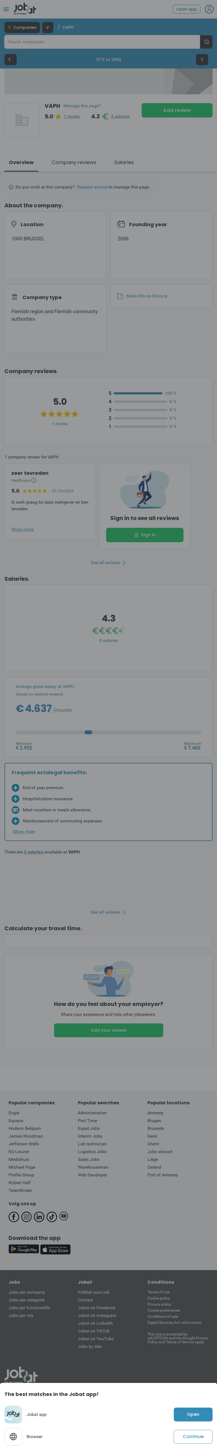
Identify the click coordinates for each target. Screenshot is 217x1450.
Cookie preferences (163, 1310)
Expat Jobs (89, 1128)
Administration (92, 1112)
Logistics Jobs (92, 1151)
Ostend (154, 1167)
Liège (152, 1159)
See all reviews (105, 562)
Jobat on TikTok (94, 1331)
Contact (85, 1300)
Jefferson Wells (24, 1143)
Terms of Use (158, 1292)
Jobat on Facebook (97, 1307)
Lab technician (92, 1143)
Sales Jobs (88, 1159)
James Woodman (26, 1136)
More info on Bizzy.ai (142, 296)
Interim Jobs (90, 1136)
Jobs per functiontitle (29, 1307)
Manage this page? (82, 106)
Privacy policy (159, 1304)
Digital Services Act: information (174, 1322)
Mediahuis (19, 1159)
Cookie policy (158, 1298)
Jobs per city (21, 1315)
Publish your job (93, 1292)
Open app (186, 9)
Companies (22, 27)
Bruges (154, 1120)
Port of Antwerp (162, 1175)
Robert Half (20, 1182)
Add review (177, 110)
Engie (14, 1112)
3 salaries (120, 116)
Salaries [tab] (124, 162)
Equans (16, 1120)
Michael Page (22, 1167)
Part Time (87, 1120)
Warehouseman (93, 1167)
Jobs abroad (159, 1151)
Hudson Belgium (25, 1128)
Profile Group (21, 1175)
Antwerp (155, 1112)
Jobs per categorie (27, 1300)
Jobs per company (27, 1292)
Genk (152, 1136)
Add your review (108, 1030)
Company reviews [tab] (74, 162)
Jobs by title (90, 1346)
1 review (72, 116)
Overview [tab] (21, 162)
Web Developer (92, 1175)
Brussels (155, 1128)
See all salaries (105, 912)
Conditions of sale (162, 1316)
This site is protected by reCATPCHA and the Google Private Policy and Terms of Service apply (177, 1338)
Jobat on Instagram (97, 1315)
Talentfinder (20, 1190)
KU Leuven (19, 1151)
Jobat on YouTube (96, 1338)
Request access (92, 187)
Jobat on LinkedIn (95, 1323)
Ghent (153, 1143)
